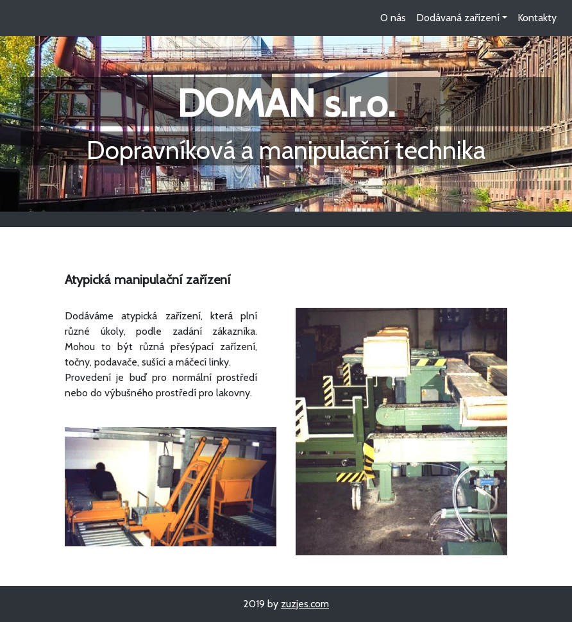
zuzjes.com (305, 604)
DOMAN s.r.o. (286, 103)
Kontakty (537, 18)
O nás (393, 18)
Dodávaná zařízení (458, 18)
